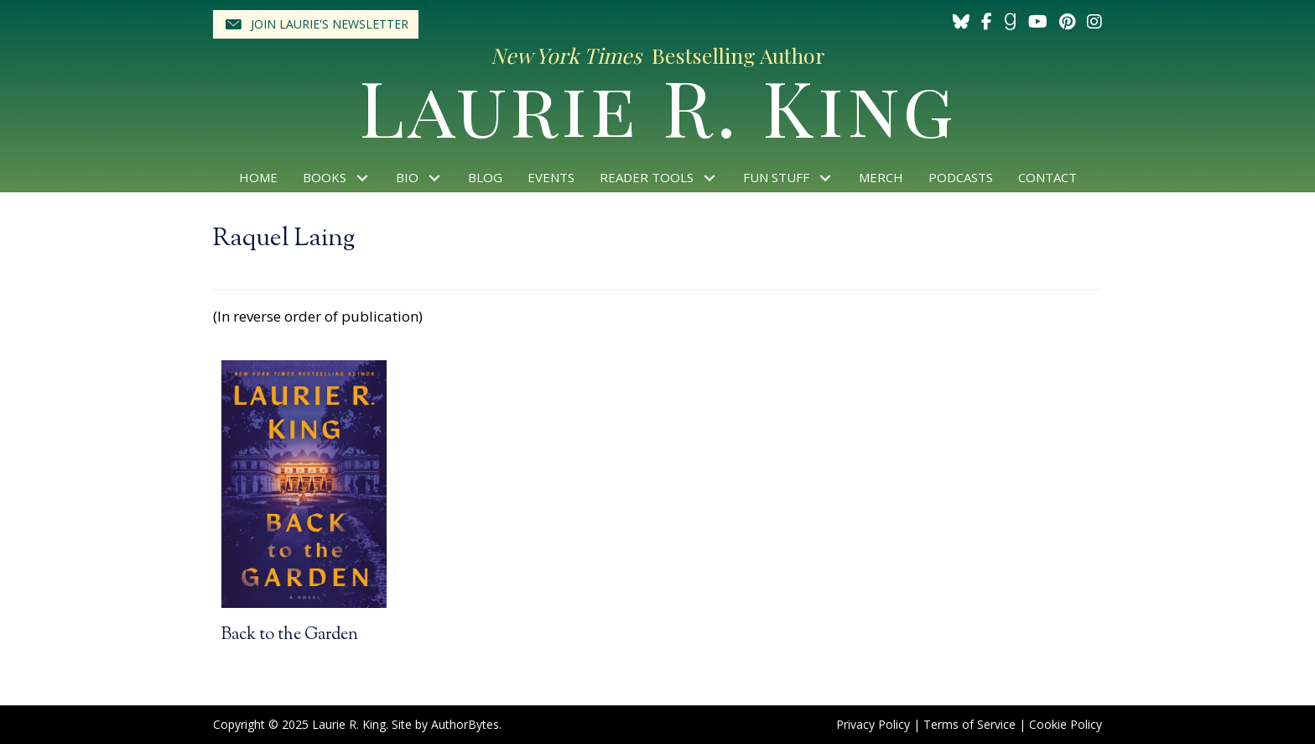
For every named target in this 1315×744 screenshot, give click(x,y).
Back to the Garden (289, 635)
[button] (315, 24)
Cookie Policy (1065, 724)
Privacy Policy (873, 724)
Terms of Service (969, 724)
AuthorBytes (465, 724)
